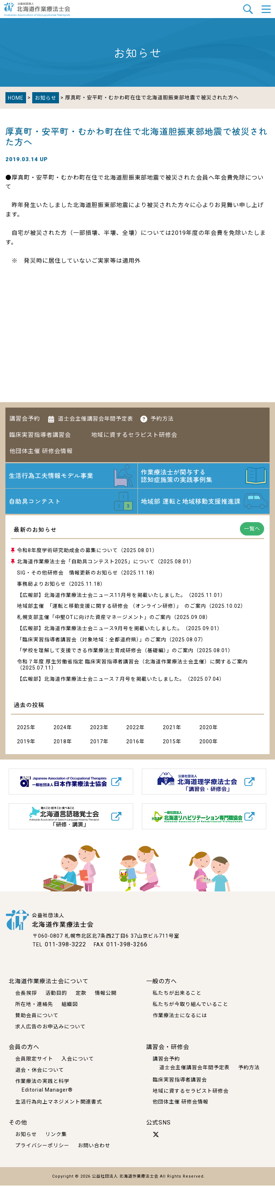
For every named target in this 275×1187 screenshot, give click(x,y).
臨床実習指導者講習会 (40, 434)
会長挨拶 (26, 994)
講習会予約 (24, 418)
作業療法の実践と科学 (42, 1082)
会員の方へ (24, 1048)
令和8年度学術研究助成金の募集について (67, 552)
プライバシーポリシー (42, 1147)
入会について (78, 1060)
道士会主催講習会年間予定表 (95, 419)
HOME (16, 98)
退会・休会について (39, 1072)
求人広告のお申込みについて (50, 1028)
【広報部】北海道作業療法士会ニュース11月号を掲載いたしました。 (101, 596)
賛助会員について (37, 1017)
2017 (96, 743)
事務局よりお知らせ (41, 585)
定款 (81, 994)
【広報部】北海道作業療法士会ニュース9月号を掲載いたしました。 (100, 630)
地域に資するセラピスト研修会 (134, 434)
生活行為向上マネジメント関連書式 (58, 1103)
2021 (169, 729)
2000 (205, 743)
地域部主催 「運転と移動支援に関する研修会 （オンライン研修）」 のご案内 (111, 608)
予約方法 (162, 419)
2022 (132, 729)
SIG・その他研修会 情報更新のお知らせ (67, 574)
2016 (132, 743)
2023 (96, 729)
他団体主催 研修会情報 (41, 451)
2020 (205, 729)
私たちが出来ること (177, 994)
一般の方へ (161, 982)
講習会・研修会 (167, 1048)
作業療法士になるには (180, 1017)
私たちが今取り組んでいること (190, 1005)
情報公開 (106, 994)
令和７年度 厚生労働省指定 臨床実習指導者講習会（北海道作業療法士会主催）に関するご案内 (132, 663)
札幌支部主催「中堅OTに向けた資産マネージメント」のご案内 (94, 619)
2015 (169, 743)
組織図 (70, 1005)
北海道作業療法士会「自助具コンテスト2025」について (86, 563)
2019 (23, 743)
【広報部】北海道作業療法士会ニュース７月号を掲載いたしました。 (101, 680)
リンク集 (56, 1136)
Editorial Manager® (47, 1091)
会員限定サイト (34, 1060)
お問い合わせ (94, 1147)
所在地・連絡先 (34, 1005)
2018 (60, 743)
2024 (60, 729)
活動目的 (56, 994)
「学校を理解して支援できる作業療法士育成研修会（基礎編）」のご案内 (105, 652)
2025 (23, 729)
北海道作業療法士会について (49, 982)
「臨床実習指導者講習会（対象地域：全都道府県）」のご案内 (91, 641)
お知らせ (45, 98)
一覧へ (252, 530)
